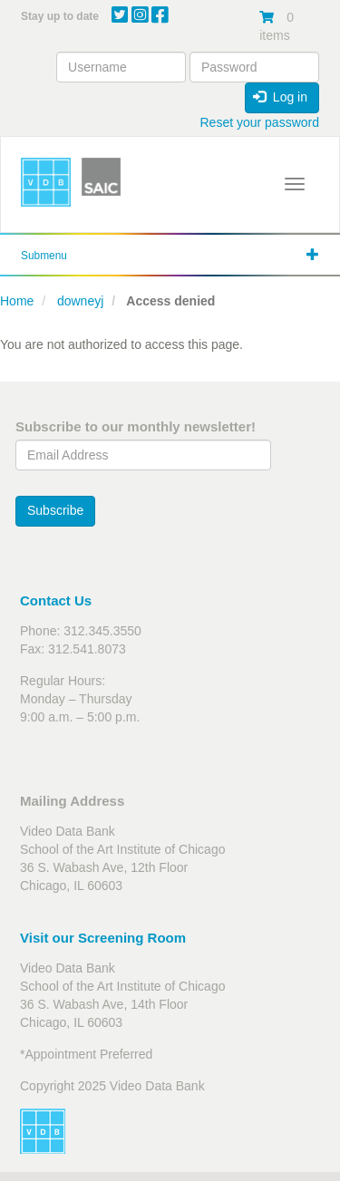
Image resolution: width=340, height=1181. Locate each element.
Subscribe (55, 510)
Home (17, 301)
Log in (280, 97)
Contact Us (56, 600)
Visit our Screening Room (103, 937)
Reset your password (259, 122)
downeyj (80, 301)
